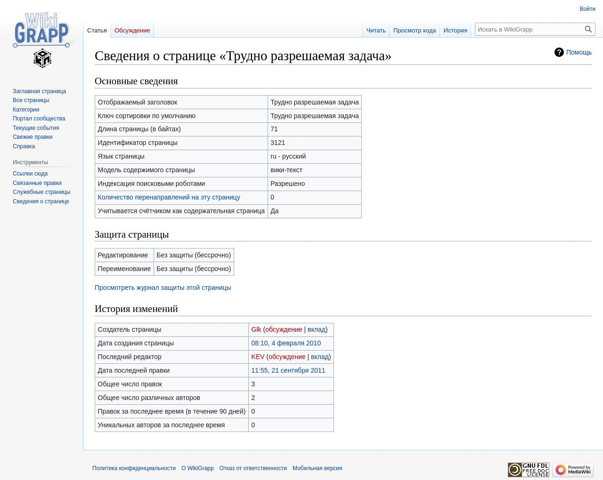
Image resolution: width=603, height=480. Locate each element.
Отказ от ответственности (253, 468)
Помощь (579, 52)
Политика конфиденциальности (134, 468)
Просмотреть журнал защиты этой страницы (163, 287)
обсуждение (283, 329)
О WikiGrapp (197, 468)
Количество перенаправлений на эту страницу (169, 197)
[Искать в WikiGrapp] (535, 29)
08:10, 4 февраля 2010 (286, 343)
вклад (317, 329)
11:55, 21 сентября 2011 (289, 370)
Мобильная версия (317, 468)
